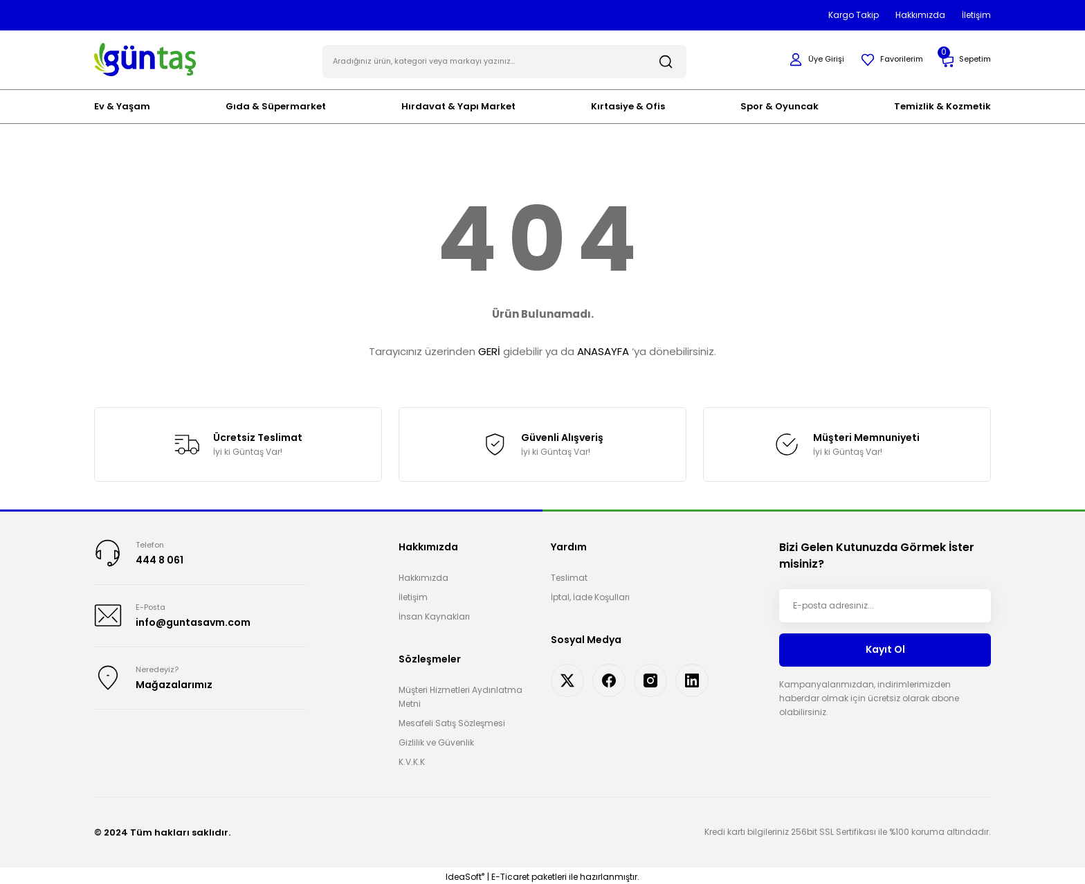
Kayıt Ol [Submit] (885, 646)
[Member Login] (809, 58)
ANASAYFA (603, 348)
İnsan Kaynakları (434, 613)
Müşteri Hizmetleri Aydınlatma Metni (460, 693)
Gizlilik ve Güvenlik (436, 739)
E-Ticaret (510, 874)
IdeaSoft (465, 874)
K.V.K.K (412, 758)
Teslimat (569, 574)
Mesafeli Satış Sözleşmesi (452, 719)
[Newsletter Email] (885, 602)
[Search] (504, 58)
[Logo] (145, 57)
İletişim (413, 593)
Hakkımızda (423, 574)
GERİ (489, 348)
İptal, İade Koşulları (590, 593)
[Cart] (964, 58)
